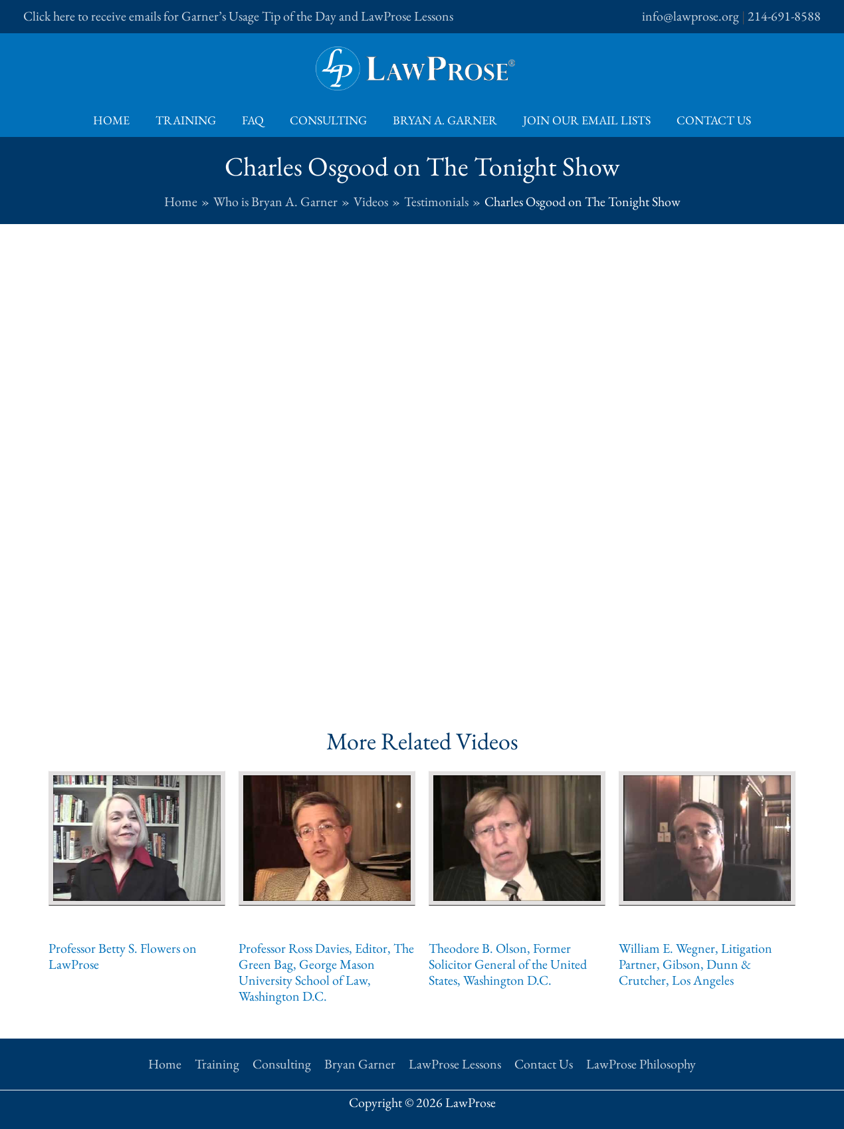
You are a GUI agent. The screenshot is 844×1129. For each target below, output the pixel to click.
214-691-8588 (784, 16)
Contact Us (708, 120)
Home (117, 120)
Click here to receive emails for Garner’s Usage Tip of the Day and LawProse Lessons (238, 16)
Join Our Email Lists (583, 120)
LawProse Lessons (455, 1063)
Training (189, 120)
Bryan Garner (359, 1063)
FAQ (255, 120)
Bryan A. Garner (443, 120)
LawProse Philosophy (641, 1063)
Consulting (328, 120)
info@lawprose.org (690, 16)
